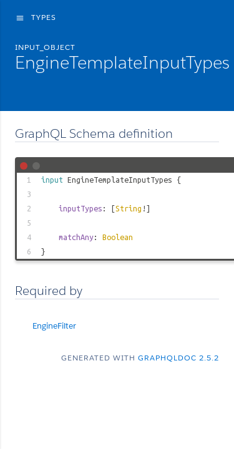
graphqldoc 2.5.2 (178, 357)
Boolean (117, 237)
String (128, 208)
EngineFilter (54, 326)
